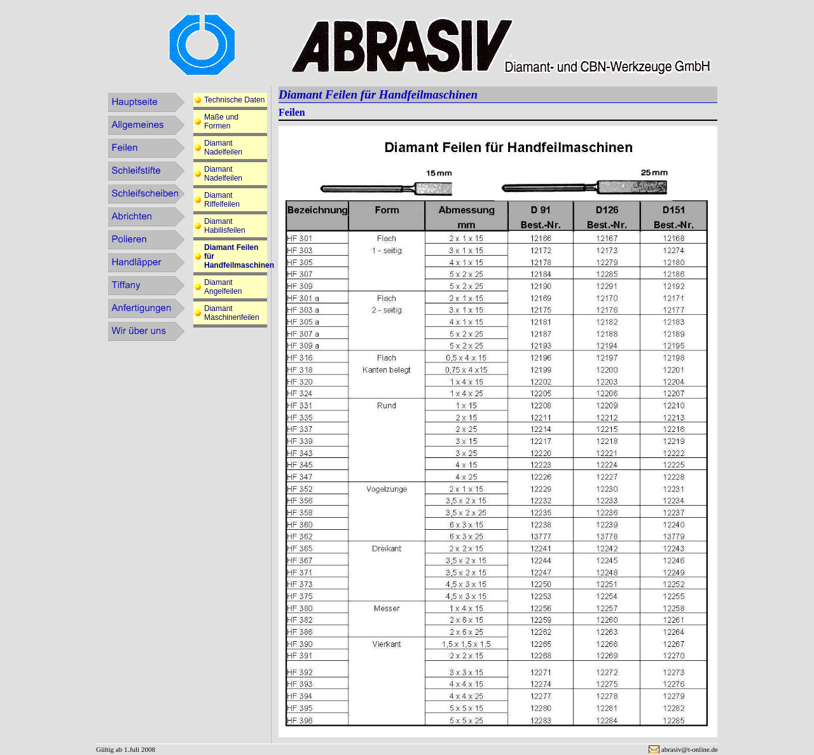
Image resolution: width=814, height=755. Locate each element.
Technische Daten (234, 99)
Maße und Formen (221, 121)
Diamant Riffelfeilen (222, 200)
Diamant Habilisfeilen (224, 226)
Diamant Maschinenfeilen (231, 313)
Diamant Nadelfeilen (223, 147)
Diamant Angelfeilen (223, 287)
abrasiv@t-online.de (689, 749)
